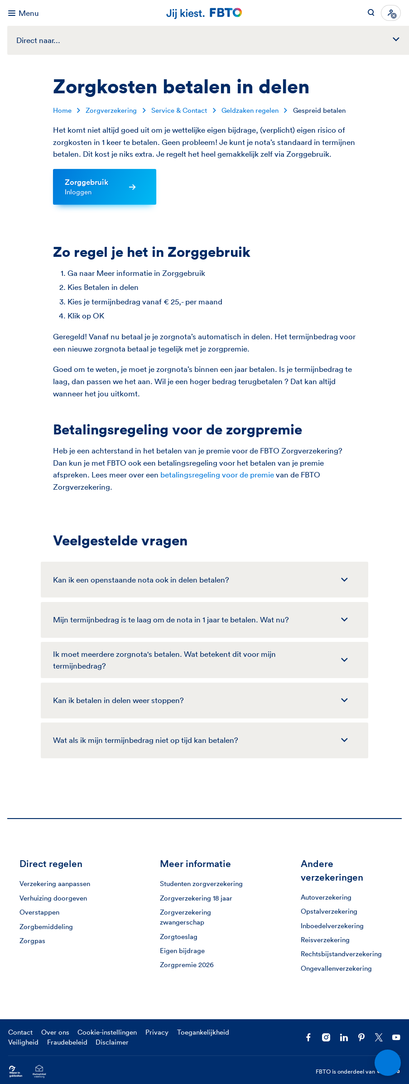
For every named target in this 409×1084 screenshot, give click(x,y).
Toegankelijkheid (203, 1032)
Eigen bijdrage (182, 950)
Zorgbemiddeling (46, 926)
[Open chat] (388, 1063)
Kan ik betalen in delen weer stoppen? (118, 700)
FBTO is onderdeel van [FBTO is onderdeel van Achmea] (358, 1071)
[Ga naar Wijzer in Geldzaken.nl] (15, 1071)
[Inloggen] (391, 13)
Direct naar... (212, 40)
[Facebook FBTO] (308, 1037)
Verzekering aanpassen (54, 883)
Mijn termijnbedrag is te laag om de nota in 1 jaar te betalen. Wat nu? (171, 619)
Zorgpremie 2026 (187, 964)
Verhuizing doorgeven (53, 898)
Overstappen (39, 912)
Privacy (156, 1032)
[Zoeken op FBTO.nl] (371, 13)
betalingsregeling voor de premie (217, 474)
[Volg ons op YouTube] (396, 1037)
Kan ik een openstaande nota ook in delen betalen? (141, 579)
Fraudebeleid (67, 1042)
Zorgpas (32, 940)
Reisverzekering (325, 939)
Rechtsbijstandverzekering (341, 953)
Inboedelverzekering (332, 925)
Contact (20, 1032)
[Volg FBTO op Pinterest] (361, 1037)
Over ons (55, 1032)
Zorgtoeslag (178, 936)
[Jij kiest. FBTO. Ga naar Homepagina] (204, 13)
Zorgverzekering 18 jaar (196, 898)
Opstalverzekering (329, 911)
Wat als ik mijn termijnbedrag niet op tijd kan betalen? (145, 740)
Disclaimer (112, 1042)
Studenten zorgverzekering (201, 883)
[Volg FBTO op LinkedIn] (343, 1037)
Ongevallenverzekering (336, 968)
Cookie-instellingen (107, 1032)
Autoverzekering (326, 897)
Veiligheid (23, 1042)
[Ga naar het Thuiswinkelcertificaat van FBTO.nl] (39, 1071)
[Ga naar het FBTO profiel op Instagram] (326, 1037)
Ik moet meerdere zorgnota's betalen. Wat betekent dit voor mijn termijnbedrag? (164, 660)
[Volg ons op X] (378, 1037)
